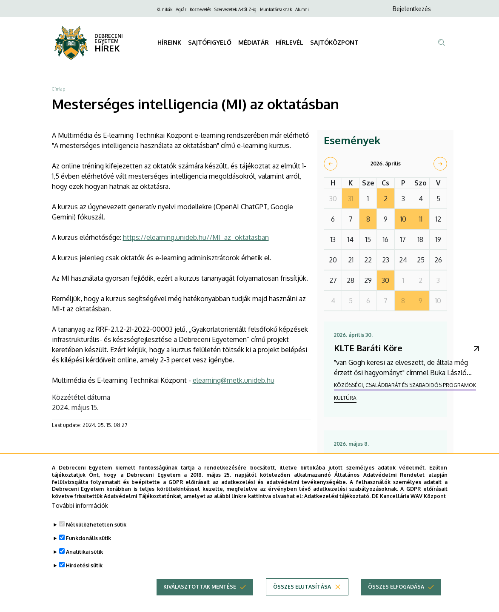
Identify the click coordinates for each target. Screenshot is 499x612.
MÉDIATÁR (253, 42)
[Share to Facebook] (84, 460)
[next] (440, 164)
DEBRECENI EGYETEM (108, 38)
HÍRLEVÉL (289, 42)
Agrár (181, 9)
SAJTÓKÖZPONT (334, 42)
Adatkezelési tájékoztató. (337, 512)
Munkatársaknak (276, 9)
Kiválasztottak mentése (199, 603)
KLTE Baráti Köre (368, 347)
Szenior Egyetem (369, 456)
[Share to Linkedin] (118, 460)
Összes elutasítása (302, 603)
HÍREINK (169, 42)
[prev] (330, 164)
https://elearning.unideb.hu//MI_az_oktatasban (196, 237)
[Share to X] (101, 460)
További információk (80, 521)
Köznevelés (200, 9)
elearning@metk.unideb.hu (233, 380)
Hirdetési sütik (84, 581)
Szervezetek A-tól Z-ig (235, 9)
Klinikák (164, 9)
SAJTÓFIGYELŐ (209, 42)
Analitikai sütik (84, 568)
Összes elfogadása (396, 603)
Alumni (302, 9)
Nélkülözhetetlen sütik (96, 541)
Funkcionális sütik (88, 554)
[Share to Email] (135, 460)
